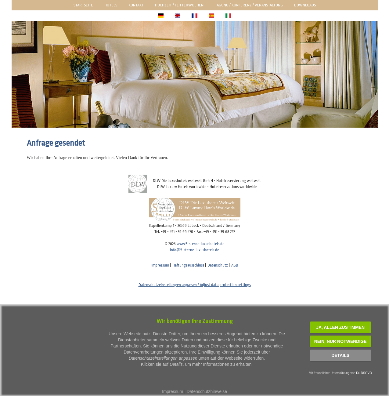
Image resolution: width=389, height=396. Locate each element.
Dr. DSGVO (364, 373)
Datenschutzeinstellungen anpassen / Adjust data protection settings (195, 284)
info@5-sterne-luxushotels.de (194, 250)
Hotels (110, 5)
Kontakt (136, 5)
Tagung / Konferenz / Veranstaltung (249, 5)
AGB (234, 265)
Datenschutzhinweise (207, 391)
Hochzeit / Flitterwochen (179, 5)
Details (340, 355)
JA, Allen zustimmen (340, 327)
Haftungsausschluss (188, 265)
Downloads (305, 5)
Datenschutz (217, 265)
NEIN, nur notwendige (340, 341)
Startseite (83, 5)
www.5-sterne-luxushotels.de (200, 244)
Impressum (160, 265)
